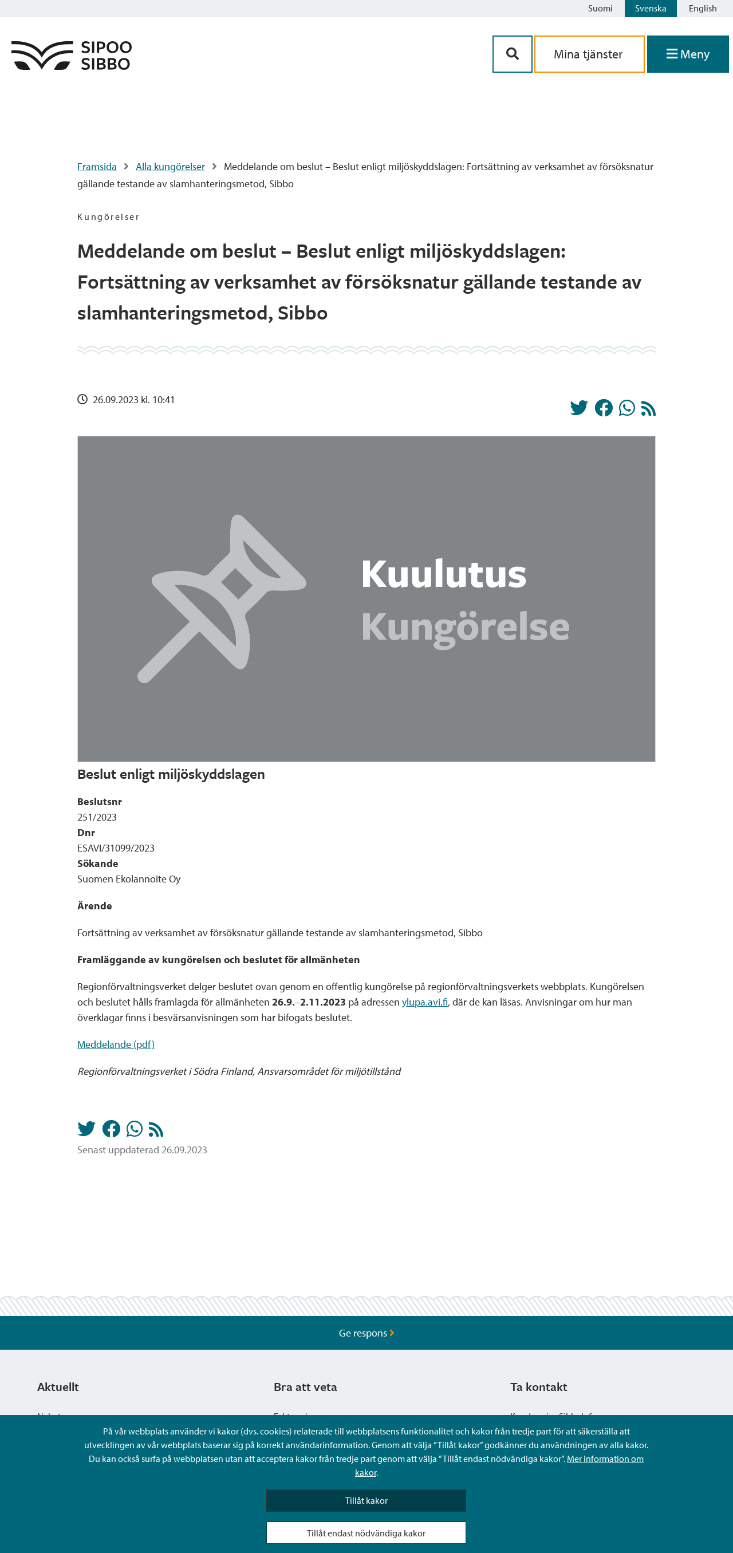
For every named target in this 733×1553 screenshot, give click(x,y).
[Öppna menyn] (688, 54)
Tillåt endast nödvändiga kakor (366, 1533)
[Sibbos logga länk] (71, 66)
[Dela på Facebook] (603, 411)
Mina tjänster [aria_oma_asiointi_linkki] (589, 54)
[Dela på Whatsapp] (627, 411)
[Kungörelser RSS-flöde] (648, 411)
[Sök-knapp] (512, 54)
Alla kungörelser (170, 166)
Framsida (97, 166)
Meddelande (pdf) (116, 1044)
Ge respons (367, 1333)
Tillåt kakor (366, 1500)
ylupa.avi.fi (425, 1001)
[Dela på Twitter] (579, 411)
